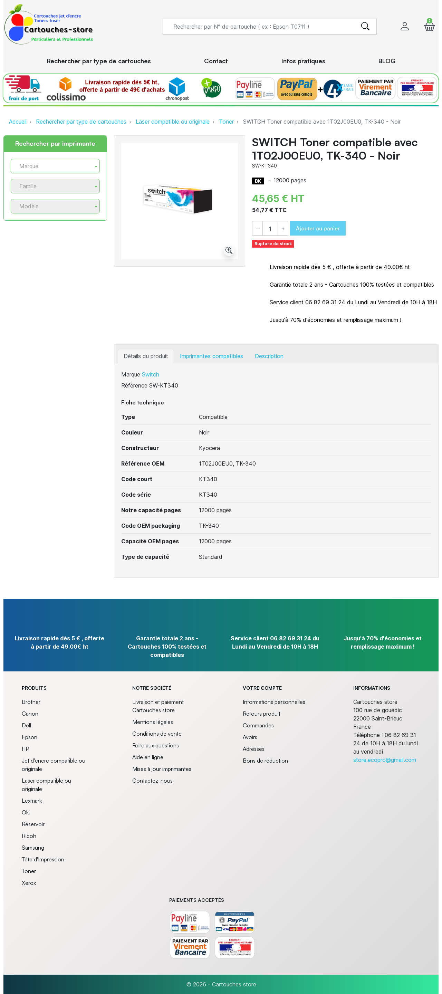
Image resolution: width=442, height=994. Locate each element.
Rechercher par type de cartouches (81, 121)
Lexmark (32, 800)
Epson (29, 737)
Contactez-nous (152, 780)
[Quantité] (270, 228)
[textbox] (52, 166)
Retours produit (261, 713)
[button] (430, 26)
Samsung (33, 847)
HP (25, 748)
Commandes (258, 725)
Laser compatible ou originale (173, 121)
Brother (31, 701)
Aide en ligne (147, 757)
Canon (30, 713)
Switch (150, 374)
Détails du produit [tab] (146, 356)
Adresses (254, 748)
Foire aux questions (155, 745)
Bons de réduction (265, 760)
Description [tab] (269, 356)
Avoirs (250, 737)
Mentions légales (152, 721)
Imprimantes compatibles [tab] (211, 356)
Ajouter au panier (318, 228)
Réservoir (33, 824)
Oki (26, 812)
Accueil (18, 121)
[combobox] (55, 166)
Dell (26, 725)
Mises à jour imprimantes (161, 768)
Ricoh (29, 835)
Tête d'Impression (43, 859)
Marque (130, 374)
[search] (365, 27)
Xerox (29, 882)
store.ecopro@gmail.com (384, 759)
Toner (226, 121)
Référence (134, 385)
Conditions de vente (157, 733)
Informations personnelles (274, 701)
